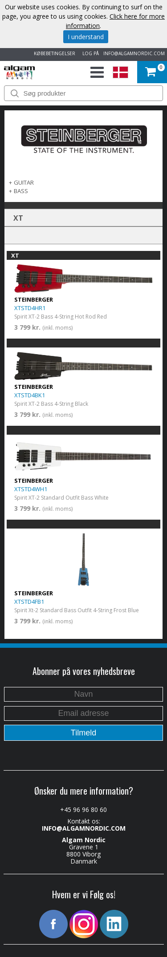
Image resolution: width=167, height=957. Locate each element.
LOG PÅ (89, 53)
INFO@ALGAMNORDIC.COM (134, 53)
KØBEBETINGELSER (53, 53)
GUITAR (24, 182)
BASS (21, 191)
